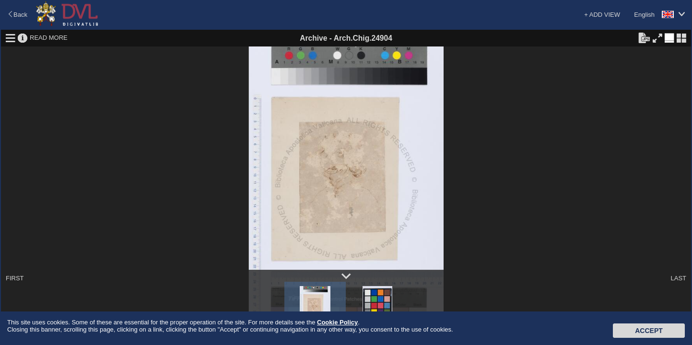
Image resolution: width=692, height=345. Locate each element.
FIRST (15, 278)
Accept (649, 330)
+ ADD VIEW (602, 14)
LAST (678, 278)
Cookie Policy (337, 322)
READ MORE (49, 37)
